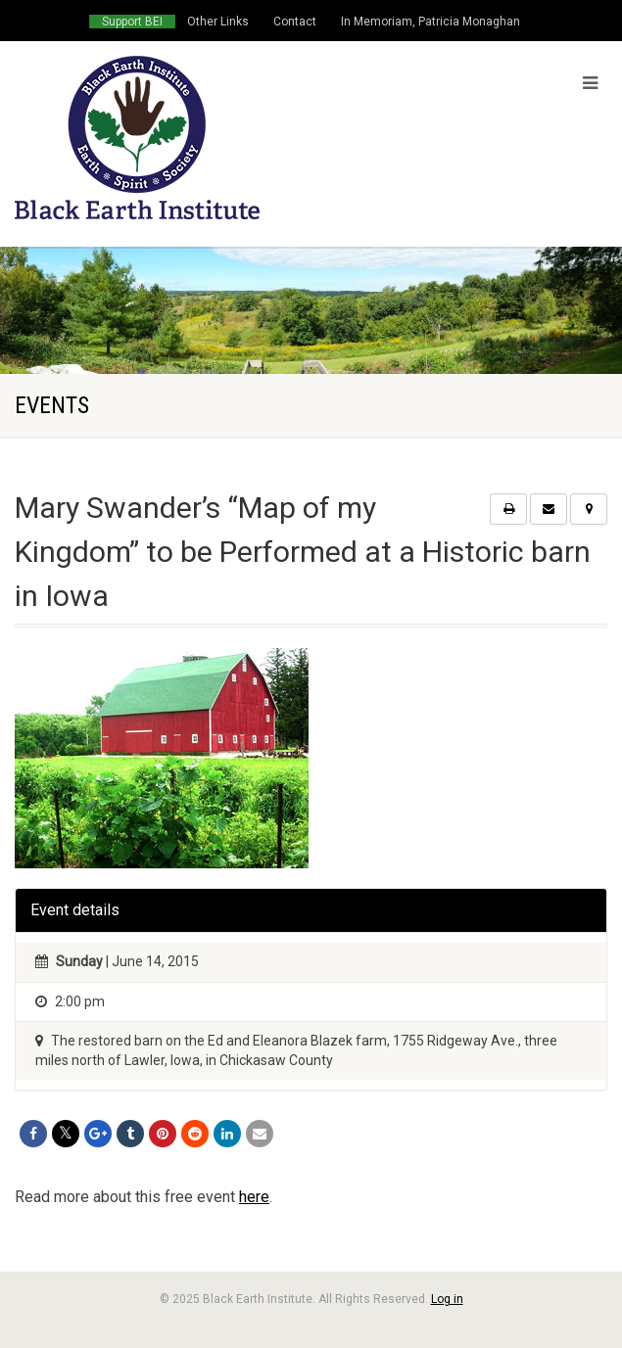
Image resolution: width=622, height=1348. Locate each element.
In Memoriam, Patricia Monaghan (430, 21)
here (254, 1196)
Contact (294, 21)
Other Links (218, 21)
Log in (447, 1299)
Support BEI (132, 21)
